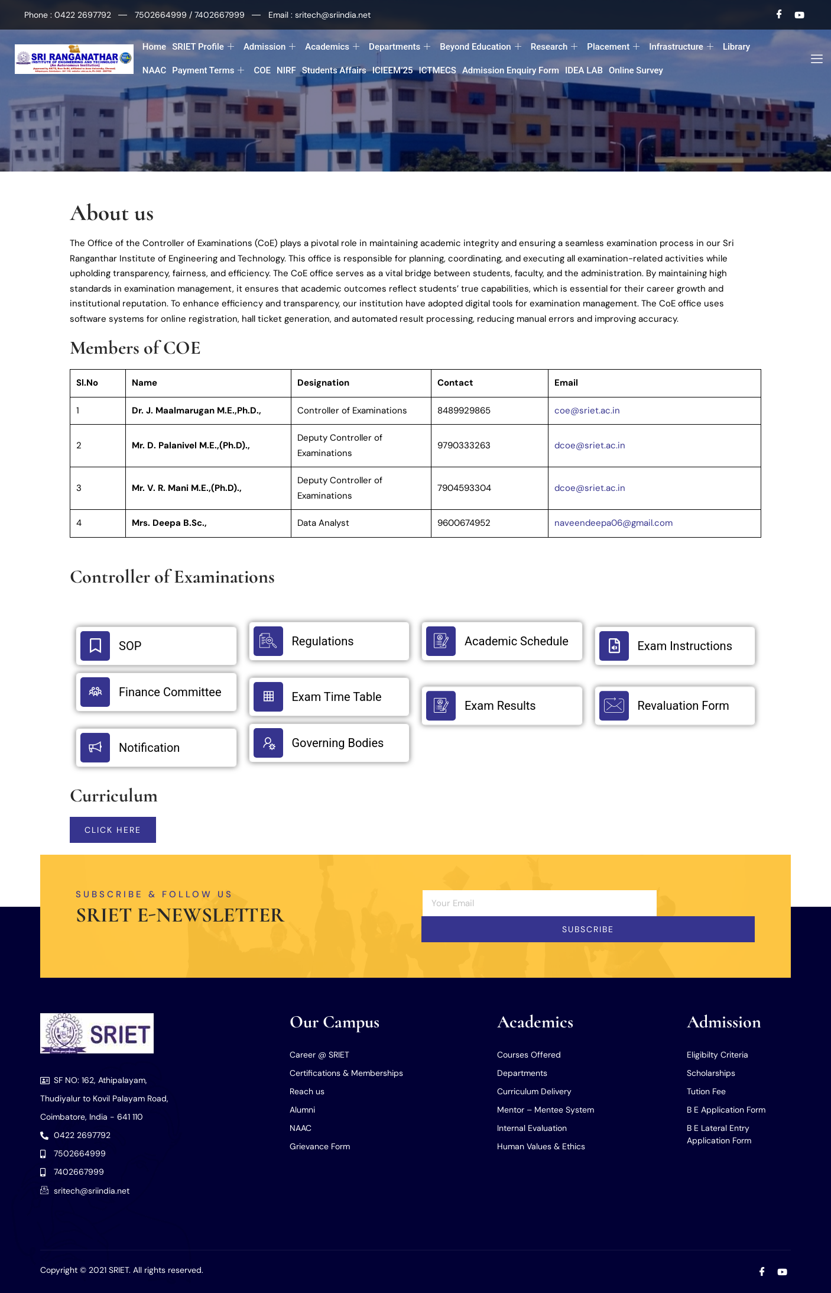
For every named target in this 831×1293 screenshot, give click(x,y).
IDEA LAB (584, 70)
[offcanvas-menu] (812, 59)
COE (262, 70)
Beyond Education (480, 47)
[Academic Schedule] (441, 641)
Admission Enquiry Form (510, 70)
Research (554, 47)
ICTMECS (437, 70)
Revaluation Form (683, 709)
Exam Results (500, 709)
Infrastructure (681, 47)
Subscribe (588, 929)
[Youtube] (800, 15)
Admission (270, 47)
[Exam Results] (441, 709)
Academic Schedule (517, 641)
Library (736, 46)
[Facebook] (779, 15)
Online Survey (636, 70)
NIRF (286, 70)
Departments (399, 47)
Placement (613, 47)
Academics (332, 47)
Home (154, 46)
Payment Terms (208, 70)
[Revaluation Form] (614, 709)
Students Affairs (334, 70)
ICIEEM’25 (392, 70)
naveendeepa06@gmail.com (613, 523)
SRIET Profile (203, 47)
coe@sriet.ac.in (587, 410)
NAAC (154, 70)
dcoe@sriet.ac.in (589, 445)
